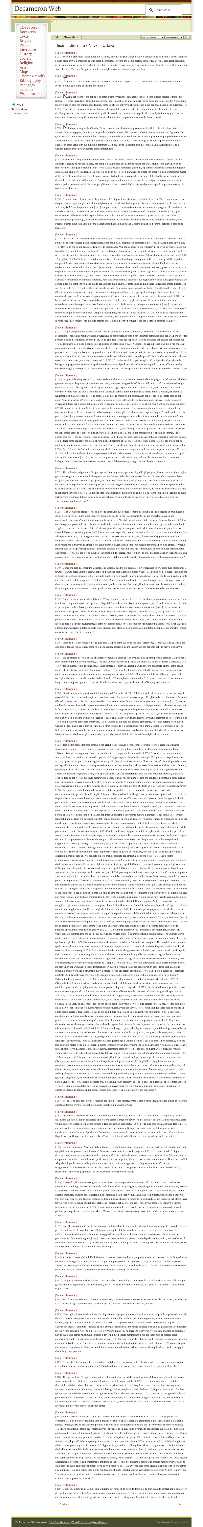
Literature (28, 50)
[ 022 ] (128, 343)
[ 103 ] (58, 1314)
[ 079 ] (141, 1007)
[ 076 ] (172, 979)
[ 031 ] (83, 457)
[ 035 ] (58, 511)
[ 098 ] (94, 1238)
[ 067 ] (149, 884)
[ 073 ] (87, 950)
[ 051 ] (173, 701)
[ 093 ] (58, 1182)
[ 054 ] (58, 744)
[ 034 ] (81, 492)
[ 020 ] (151, 312)
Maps (24, 72)
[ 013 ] (155, 242)
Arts (23, 67)
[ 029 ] (112, 436)
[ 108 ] (58, 1377)
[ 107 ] (58, 1361)
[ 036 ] (179, 519)
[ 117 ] (121, 1465)
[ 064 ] (131, 847)
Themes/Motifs (32, 76)
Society (26, 58)
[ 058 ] (58, 789)
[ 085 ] (181, 1069)
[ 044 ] (180, 615)
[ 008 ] (102, 167)
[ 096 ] (93, 1206)
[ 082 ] (68, 1036)
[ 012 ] (58, 238)
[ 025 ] (143, 387)
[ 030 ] (58, 449)
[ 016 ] (172, 275)
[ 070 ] (183, 917)
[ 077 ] (142, 987)
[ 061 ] (171, 814)
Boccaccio (28, 32)
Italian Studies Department (60, 1522)
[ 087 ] (58, 1100)
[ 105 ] (100, 1330)
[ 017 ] (181, 287)
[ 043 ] (159, 607)
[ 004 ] (58, 108)
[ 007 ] (58, 159)
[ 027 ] (67, 416)
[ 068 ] (106, 896)
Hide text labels (19, 113)
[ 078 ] (69, 995)
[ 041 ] (105, 580)
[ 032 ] (58, 472)
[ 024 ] (58, 379)
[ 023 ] (109, 360)
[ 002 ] (58, 81)
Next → (182, 1504)
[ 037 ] (95, 532)
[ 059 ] (161, 798)
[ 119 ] (58, 1488)
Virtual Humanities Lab (81, 1522)
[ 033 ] (132, 480)
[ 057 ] (151, 769)
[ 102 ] (58, 1299)
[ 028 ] (159, 420)
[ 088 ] (58, 1115)
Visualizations (31, 94)
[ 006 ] (135, 140)
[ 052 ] (73, 709)
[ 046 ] (58, 642)
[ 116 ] (136, 1457)
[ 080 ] (164, 1011)
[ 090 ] (58, 1146)
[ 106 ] (115, 1338)
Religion (26, 63)
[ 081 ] (98, 1028)
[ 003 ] (58, 96)
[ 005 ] (58, 128)
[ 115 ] (142, 1449)
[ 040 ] (58, 567)
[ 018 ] (177, 295)
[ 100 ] (144, 1261)
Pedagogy (27, 85)
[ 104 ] (117, 1322)
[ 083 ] (85, 1040)
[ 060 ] (177, 810)
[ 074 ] (136, 962)
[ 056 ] (118, 761)
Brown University (100, 1522)
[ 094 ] (127, 1190)
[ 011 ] (97, 207)
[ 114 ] (164, 1441)
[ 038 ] (95, 540)
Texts (24, 36)
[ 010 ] (58, 199)
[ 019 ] (165, 304)
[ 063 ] (107, 843)
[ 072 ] (80, 942)
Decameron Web (39, 9)
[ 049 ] (131, 674)
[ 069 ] (126, 909)
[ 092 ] (183, 1159)
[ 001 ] (58, 56)
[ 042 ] (58, 598)
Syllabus (26, 89)
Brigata (25, 41)
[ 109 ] (138, 1380)
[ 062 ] (102, 831)
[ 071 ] (106, 929)
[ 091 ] (148, 1151)
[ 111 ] (58, 1416)
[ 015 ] (96, 267)
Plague (25, 45)
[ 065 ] (150, 855)
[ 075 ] (146, 970)
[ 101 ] (58, 1280)
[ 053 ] (104, 721)
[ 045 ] (168, 623)
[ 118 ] (169, 1469)
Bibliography (30, 81)
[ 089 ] (135, 1123)
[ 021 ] (58, 331)
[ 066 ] (72, 876)
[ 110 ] (149, 1393)
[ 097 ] (58, 1225)
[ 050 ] (58, 693)
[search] (163, 10)
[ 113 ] (177, 1432)
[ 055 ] (146, 753)
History (26, 54)
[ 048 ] (183, 661)
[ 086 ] (79, 1081)
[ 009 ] (152, 175)
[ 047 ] (58, 657)
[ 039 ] (73, 552)
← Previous (62, 1504)
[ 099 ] (58, 1257)
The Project (29, 27)
